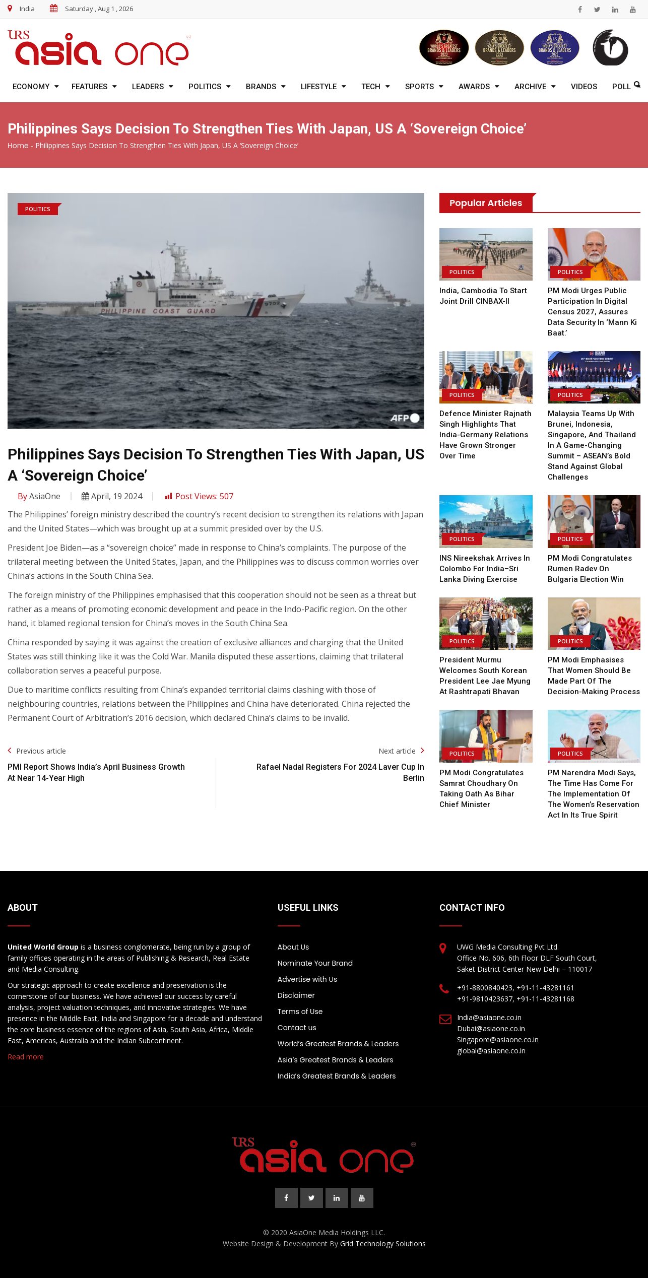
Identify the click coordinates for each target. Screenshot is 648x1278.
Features (89, 86)
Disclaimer (296, 995)
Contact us (297, 1028)
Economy (31, 86)
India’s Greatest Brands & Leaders (337, 1076)
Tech (370, 86)
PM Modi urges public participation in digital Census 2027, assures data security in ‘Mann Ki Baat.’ (592, 312)
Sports (419, 86)
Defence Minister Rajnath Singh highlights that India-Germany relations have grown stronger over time (485, 434)
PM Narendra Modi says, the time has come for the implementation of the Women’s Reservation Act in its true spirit (593, 794)
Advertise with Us (307, 979)
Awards (474, 86)
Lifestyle (319, 86)
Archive (530, 86)
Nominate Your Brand (315, 963)
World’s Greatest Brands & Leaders (338, 1044)
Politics (204, 86)
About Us (293, 947)
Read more (26, 1056)
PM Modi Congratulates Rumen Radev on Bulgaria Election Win (590, 569)
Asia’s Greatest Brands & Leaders (336, 1060)
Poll (621, 86)
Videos (584, 86)
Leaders (148, 86)
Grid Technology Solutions (383, 1243)
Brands (261, 86)
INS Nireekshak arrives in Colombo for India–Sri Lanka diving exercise (484, 569)
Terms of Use (300, 1011)
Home (18, 146)
